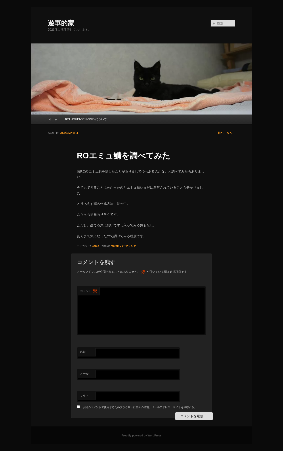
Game (95, 246)
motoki (115, 246)
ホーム (53, 119)
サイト (84, 395)
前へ (218, 132)
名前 (83, 351)
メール (84, 373)
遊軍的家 (61, 23)
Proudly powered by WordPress (141, 435)
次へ (231, 132)
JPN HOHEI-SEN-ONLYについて (86, 119)
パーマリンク (128, 246)
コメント (88, 291)
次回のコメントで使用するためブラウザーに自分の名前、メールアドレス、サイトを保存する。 (140, 407)
